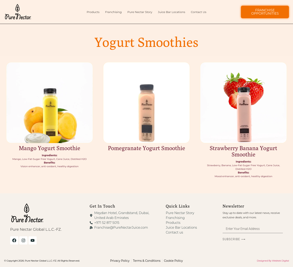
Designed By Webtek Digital (273, 260)
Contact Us (198, 12)
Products (93, 12)
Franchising (113, 12)
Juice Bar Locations (171, 12)
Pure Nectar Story (139, 12)
